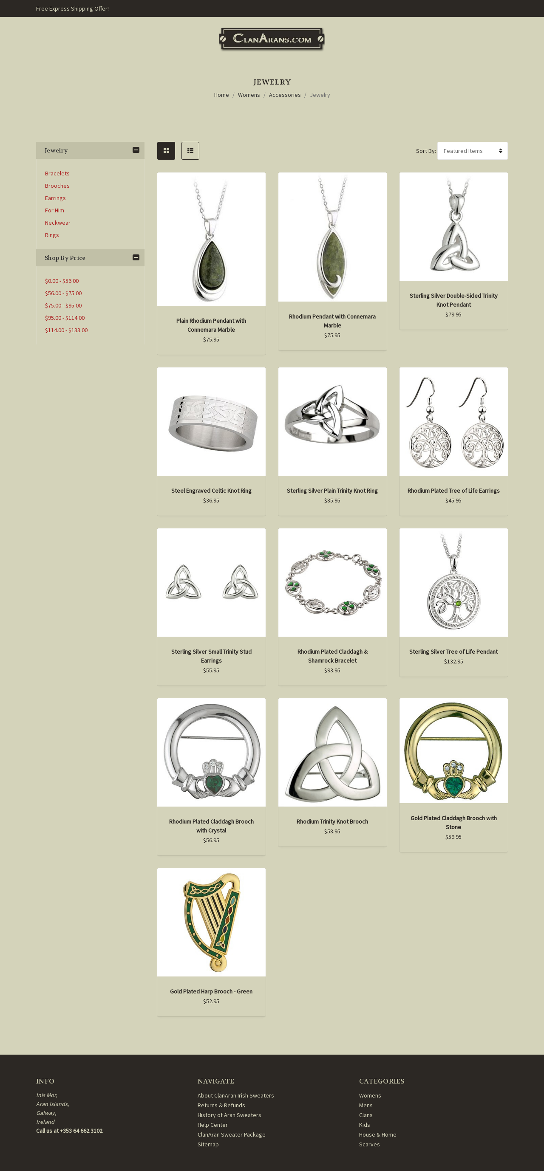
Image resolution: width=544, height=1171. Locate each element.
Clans (366, 1115)
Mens (366, 1105)
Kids (364, 1125)
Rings (52, 235)
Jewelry (320, 95)
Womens (249, 95)
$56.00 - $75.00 (63, 293)
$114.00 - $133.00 (66, 330)
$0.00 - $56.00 (62, 281)
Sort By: (426, 151)
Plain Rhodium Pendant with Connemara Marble (211, 325)
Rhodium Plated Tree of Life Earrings (454, 490)
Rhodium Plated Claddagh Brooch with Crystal (211, 826)
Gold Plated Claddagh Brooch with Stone (454, 822)
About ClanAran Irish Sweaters (236, 1095)
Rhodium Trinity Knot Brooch (332, 821)
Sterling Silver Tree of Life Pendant (453, 651)
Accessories (285, 95)
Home (221, 95)
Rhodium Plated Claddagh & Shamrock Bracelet (333, 656)
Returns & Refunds (221, 1105)
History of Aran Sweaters (229, 1115)
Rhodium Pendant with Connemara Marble (332, 321)
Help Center (213, 1125)
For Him (54, 210)
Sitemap (208, 1144)
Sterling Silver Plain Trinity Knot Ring (332, 490)
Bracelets (57, 173)
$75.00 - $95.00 (63, 305)
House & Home (378, 1134)
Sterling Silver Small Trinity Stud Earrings (211, 656)
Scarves (369, 1144)
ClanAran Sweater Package (232, 1134)
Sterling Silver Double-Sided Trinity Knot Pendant (454, 300)
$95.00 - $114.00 (65, 318)
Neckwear (58, 222)
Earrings (55, 198)
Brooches (57, 185)
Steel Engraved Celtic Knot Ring (211, 490)
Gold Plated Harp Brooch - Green (211, 991)
